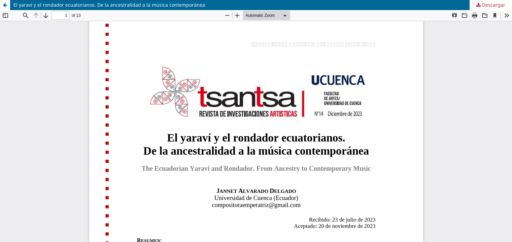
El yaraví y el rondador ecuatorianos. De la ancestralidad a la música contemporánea (109, 5)
